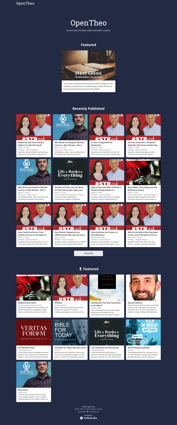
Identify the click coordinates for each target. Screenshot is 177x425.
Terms (82, 409)
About (77, 409)
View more (88, 253)
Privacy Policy (91, 409)
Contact (99, 409)
